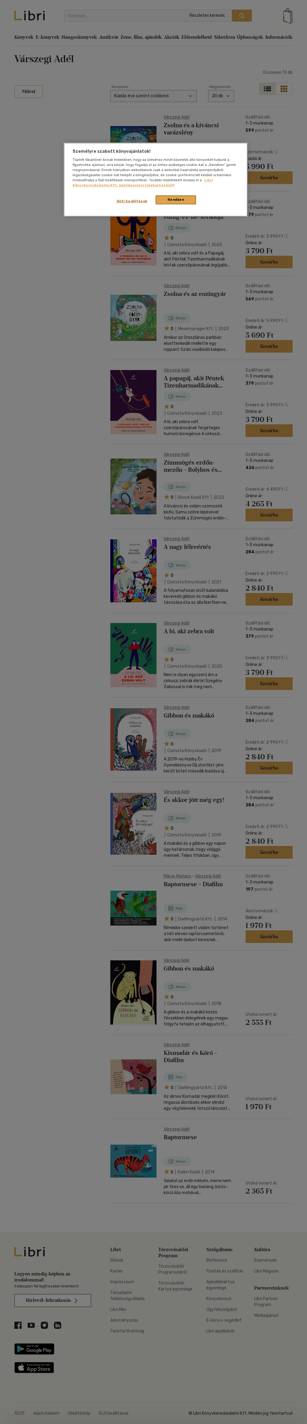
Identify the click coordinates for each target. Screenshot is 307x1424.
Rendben (176, 199)
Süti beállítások (132, 201)
